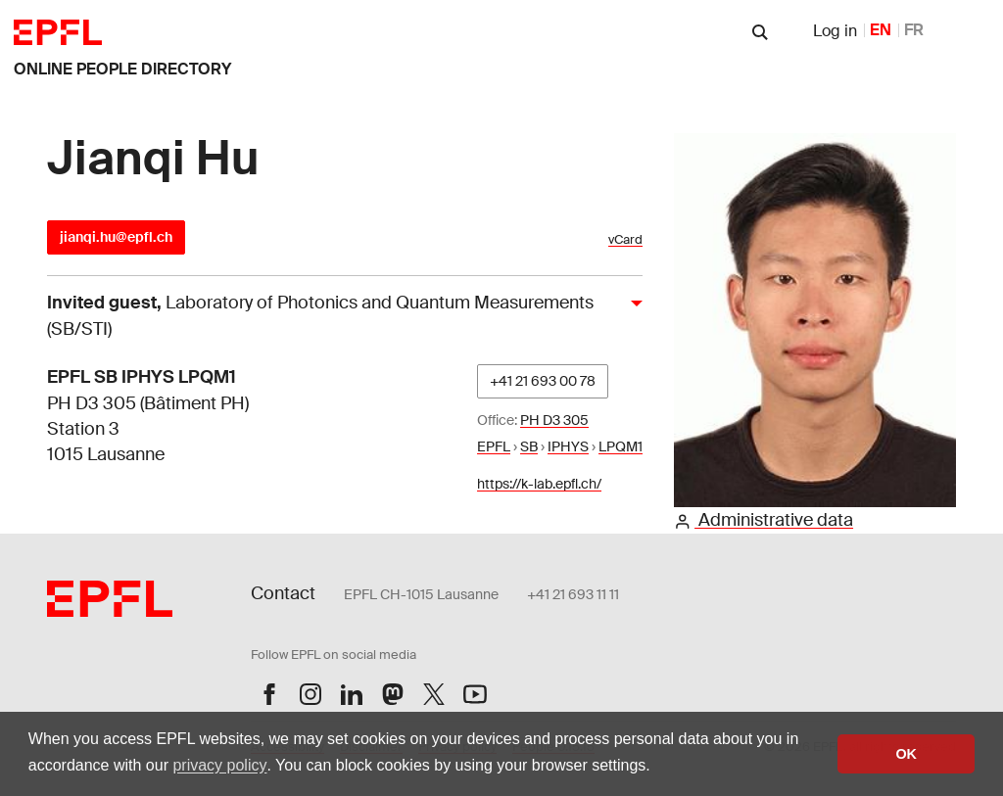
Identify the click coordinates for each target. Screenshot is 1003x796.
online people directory (122, 69)
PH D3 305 (554, 420)
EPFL (493, 446)
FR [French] (914, 30)
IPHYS (568, 446)
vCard (625, 239)
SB (529, 446)
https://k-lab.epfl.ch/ (539, 483)
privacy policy (219, 765)
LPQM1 (620, 446)
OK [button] (906, 754)
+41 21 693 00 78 (543, 381)
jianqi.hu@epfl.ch (116, 237)
